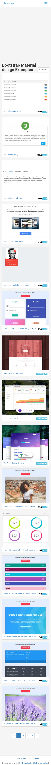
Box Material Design (11, 155)
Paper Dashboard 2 (11, 418)
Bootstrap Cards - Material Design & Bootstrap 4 (22, 506)
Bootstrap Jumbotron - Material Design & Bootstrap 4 (24, 637)
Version (43, 70)
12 (40, 637)
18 (40, 550)
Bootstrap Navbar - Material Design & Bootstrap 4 (22, 593)
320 (39, 155)
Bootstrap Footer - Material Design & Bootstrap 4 (22, 680)
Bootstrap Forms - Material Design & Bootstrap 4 (22, 328)
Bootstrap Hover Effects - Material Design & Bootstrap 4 (25, 724)
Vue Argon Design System (14, 463)
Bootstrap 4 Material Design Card (16, 285)
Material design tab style (13, 198)
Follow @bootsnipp (23, 759)
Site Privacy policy (40, 763)
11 (40, 724)
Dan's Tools (27, 763)
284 (39, 198)
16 (40, 594)
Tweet (36, 759)
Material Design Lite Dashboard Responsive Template (24, 550)
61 (40, 242)
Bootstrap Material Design (14, 242)
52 (40, 285)
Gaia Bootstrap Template (13, 373)
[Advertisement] (25, 32)
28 (40, 507)
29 (40, 329)
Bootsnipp (9, 3)
